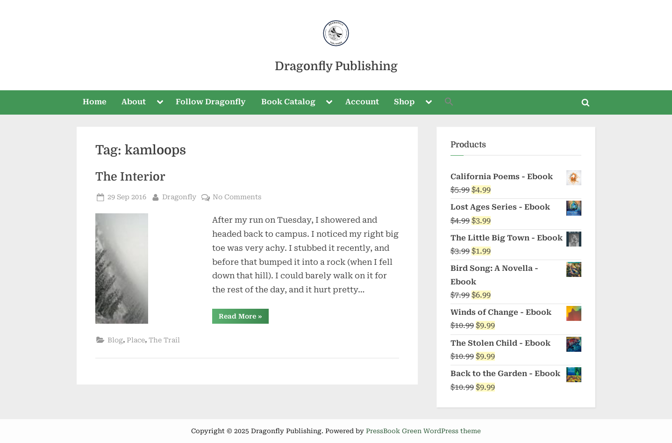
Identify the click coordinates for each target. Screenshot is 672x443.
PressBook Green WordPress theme (423, 431)
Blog (115, 340)
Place (136, 340)
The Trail (164, 340)
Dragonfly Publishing (336, 66)
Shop (404, 101)
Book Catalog (288, 101)
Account (362, 101)
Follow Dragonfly (211, 101)
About (134, 101)
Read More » (244, 318)
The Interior (130, 176)
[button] (449, 103)
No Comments (237, 197)
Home (95, 101)
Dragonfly (179, 196)
